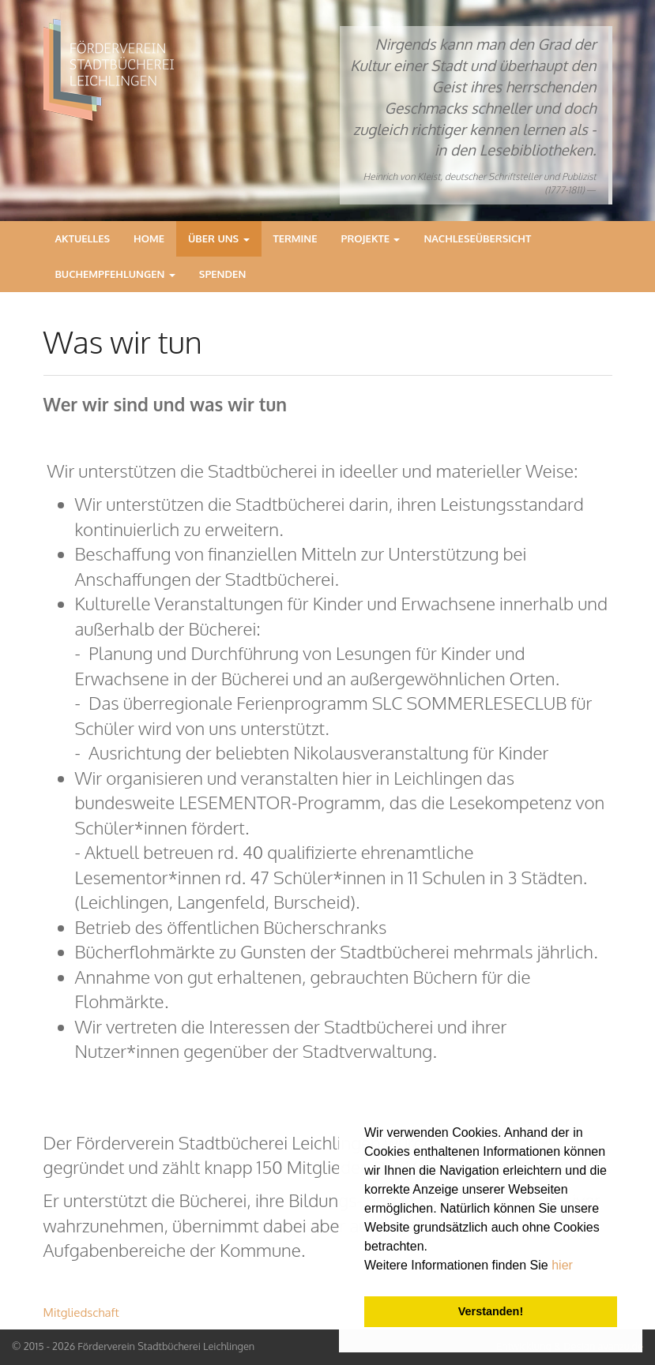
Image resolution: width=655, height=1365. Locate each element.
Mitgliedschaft (81, 1312)
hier (562, 1265)
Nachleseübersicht (477, 238)
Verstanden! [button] (490, 1311)
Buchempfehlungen (115, 274)
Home (149, 238)
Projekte (371, 238)
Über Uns (219, 238)
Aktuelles (83, 238)
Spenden (222, 274)
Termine (295, 238)
